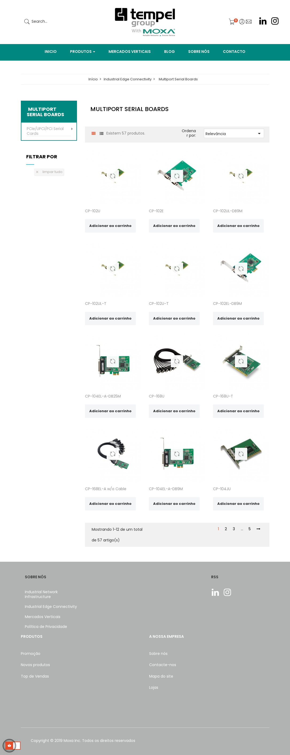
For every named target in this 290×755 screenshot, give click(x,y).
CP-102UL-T (95, 303)
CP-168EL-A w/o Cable (105, 488)
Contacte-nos (162, 664)
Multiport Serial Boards (45, 112)
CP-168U (156, 396)
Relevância (234, 133)
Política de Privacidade (46, 626)
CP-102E (156, 211)
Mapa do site (161, 676)
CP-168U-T (223, 396)
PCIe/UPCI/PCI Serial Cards (45, 131)
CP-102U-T (159, 303)
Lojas (153, 687)
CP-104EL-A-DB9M (166, 488)
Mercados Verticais (42, 616)
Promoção (30, 653)
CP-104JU (222, 488)
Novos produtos (35, 664)
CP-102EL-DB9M (227, 303)
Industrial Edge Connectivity (51, 606)
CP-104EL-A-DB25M (103, 396)
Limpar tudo (49, 171)
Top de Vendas (35, 676)
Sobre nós (158, 653)
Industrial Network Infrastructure (41, 594)
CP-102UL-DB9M (227, 211)
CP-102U (92, 211)
